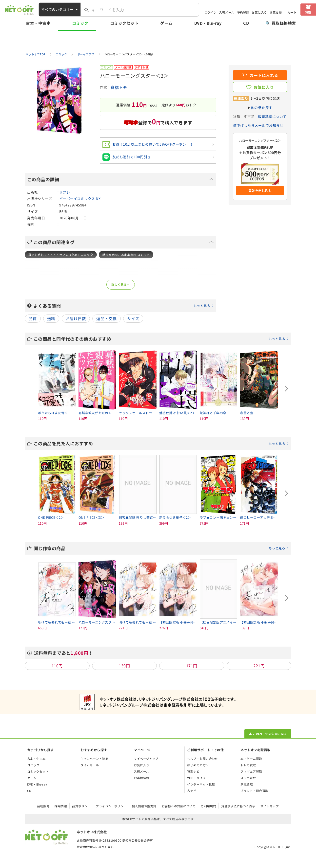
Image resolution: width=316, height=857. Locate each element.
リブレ (64, 192)
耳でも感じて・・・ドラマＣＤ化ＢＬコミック (60, 254)
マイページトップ (146, 758)
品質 (33, 318)
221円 (258, 666)
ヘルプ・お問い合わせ (202, 758)
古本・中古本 (38, 23)
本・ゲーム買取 (251, 758)
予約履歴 (243, 12)
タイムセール (89, 765)
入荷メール (226, 12)
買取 (308, 12)
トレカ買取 (248, 765)
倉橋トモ (119, 87)
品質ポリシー (81, 806)
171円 (191, 666)
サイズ (133, 318)
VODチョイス (196, 778)
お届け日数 (76, 318)
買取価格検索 (281, 23)
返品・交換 (106, 318)
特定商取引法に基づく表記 (95, 847)
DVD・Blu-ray (207, 23)
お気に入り (259, 12)
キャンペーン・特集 (94, 758)
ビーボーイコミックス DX (79, 198)
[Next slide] (286, 389)
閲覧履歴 (276, 12)
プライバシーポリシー (111, 806)
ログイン (210, 12)
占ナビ (191, 791)
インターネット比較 (201, 784)
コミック (80, 23)
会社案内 (43, 806)
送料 (51, 318)
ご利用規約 (208, 806)
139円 (124, 666)
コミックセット (124, 23)
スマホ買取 (248, 778)
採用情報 (61, 806)
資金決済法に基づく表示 (238, 806)
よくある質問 (124, 305)
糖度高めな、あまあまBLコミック (126, 254)
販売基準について (272, 116)
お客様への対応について (179, 806)
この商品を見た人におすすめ (161, 443)
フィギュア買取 (251, 771)
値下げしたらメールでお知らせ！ (260, 125)
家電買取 (246, 784)
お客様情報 (141, 778)
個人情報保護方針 (144, 806)
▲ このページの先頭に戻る (268, 734)
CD (246, 23)
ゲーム (166, 23)
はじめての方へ (198, 765)
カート (291, 12)
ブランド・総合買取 (254, 791)
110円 (57, 666)
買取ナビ (193, 771)
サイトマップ (269, 806)
